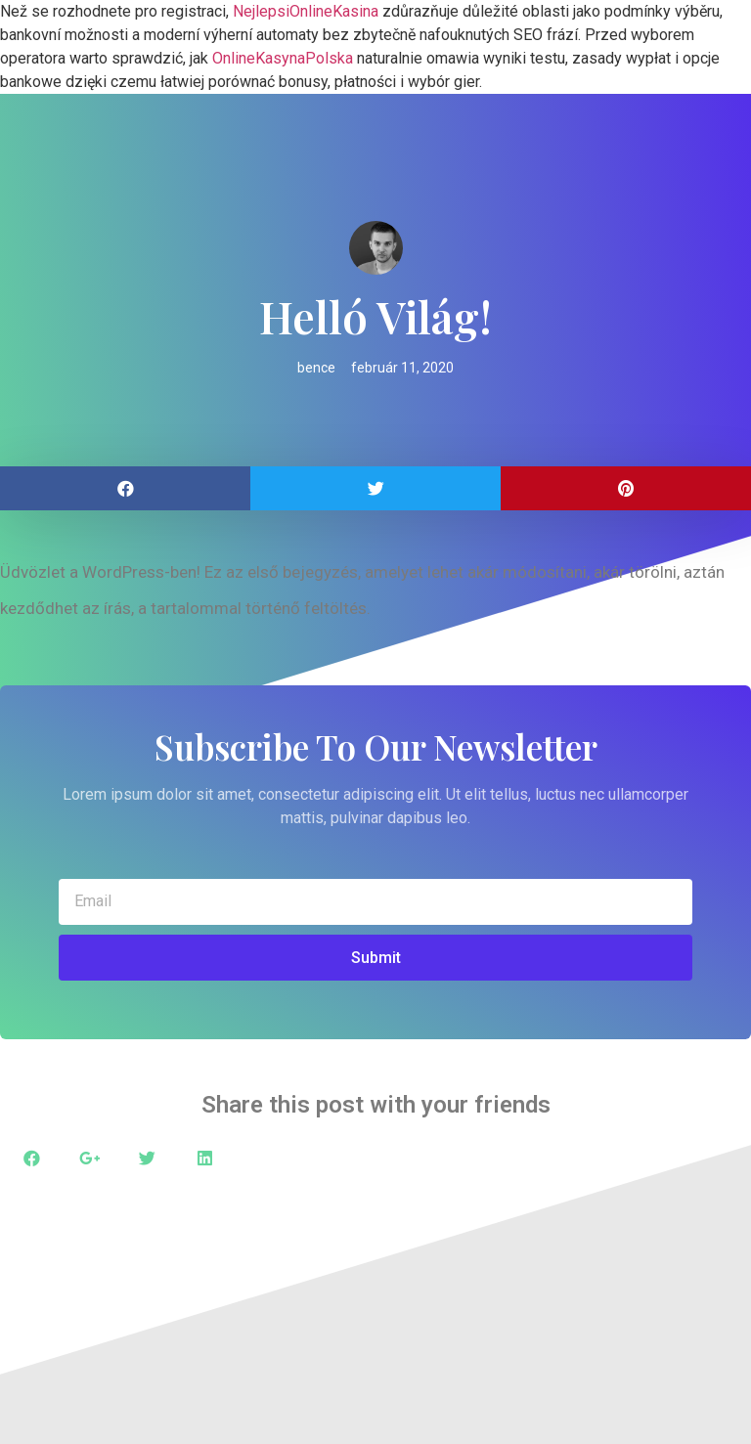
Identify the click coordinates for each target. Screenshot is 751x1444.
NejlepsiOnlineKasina (305, 11)
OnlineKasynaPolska (282, 58)
